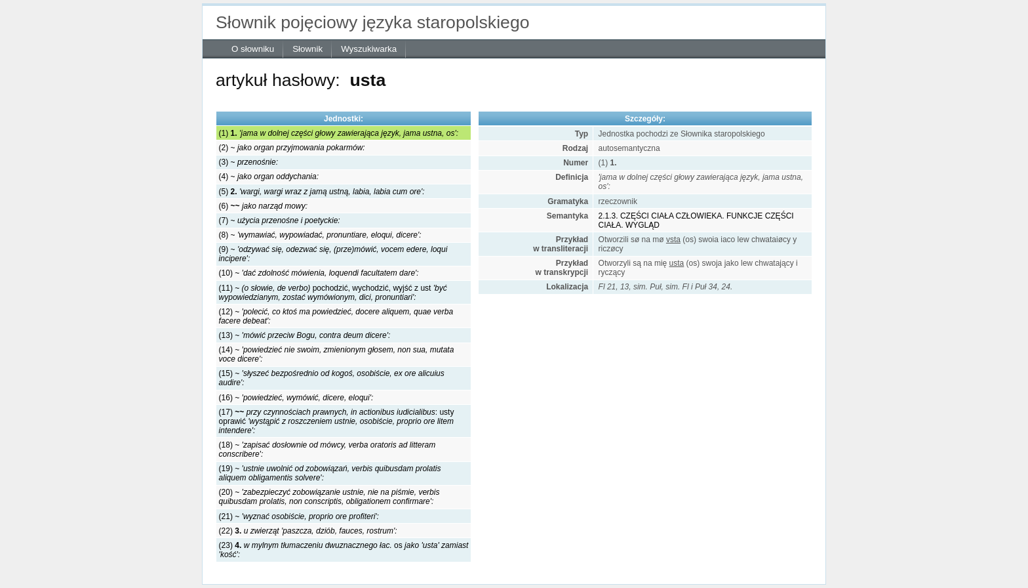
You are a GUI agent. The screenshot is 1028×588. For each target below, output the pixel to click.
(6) (263, 206)
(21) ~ (299, 516)
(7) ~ (279, 220)
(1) (338, 133)
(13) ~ (305, 335)
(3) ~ (248, 162)
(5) (322, 191)
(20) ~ (329, 497)
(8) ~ (320, 235)
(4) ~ (269, 176)
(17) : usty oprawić (336, 421)
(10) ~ (319, 273)
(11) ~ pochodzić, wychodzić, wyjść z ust (333, 293)
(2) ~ (292, 147)
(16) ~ (296, 397)
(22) (308, 531)
